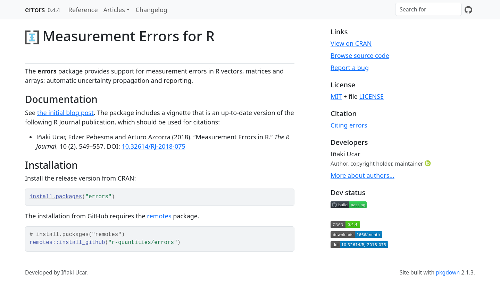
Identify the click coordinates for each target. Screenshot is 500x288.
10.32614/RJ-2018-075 (153, 146)
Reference (83, 10)
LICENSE (371, 96)
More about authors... (362, 175)
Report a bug (350, 67)
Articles (114, 10)
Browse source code (360, 55)
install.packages (56, 197)
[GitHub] (468, 10)
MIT (336, 96)
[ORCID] (428, 163)
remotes (159, 216)
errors (35, 9)
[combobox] (428, 9)
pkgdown (448, 272)
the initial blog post (65, 112)
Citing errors (349, 125)
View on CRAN (351, 43)
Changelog (151, 10)
